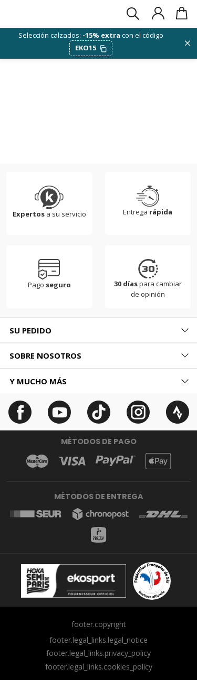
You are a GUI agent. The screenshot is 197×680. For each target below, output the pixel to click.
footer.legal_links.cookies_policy (98, 667)
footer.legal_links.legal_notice (98, 640)
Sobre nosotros (45, 355)
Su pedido (30, 330)
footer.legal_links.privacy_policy (98, 653)
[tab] (98, 330)
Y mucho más (38, 381)
